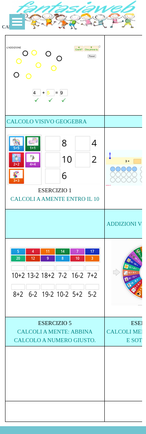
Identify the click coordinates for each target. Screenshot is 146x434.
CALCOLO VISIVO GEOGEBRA (47, 121)
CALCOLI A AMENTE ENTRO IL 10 (55, 199)
